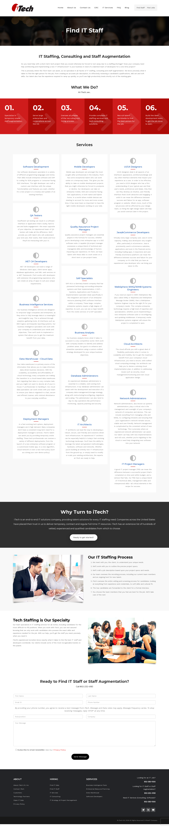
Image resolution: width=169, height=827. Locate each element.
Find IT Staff (54, 789)
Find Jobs (151, 8)
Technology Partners (21, 796)
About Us (71, 8)
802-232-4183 (150, 793)
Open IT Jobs (18, 800)
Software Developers (94, 796)
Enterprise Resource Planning (98, 789)
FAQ (119, 8)
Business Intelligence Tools (96, 785)
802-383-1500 (150, 782)
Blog (127, 8)
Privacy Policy (59, 750)
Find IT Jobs (54, 785)
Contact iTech (18, 789)
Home (60, 8)
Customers (17, 793)
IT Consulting (55, 796)
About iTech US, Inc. (21, 785)
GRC (96, 8)
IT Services (107, 8)
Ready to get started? (83, 537)
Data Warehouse (92, 793)
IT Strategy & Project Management (63, 800)
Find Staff (141, 8)
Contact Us (85, 8)
